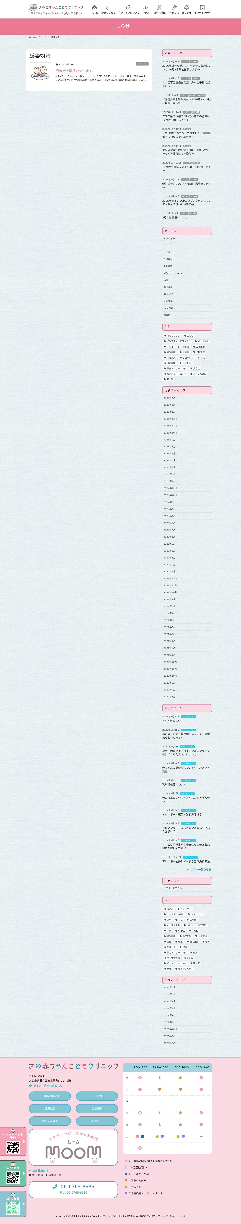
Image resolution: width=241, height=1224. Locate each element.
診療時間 (194, 62)
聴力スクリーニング (176, 952)
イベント (142, 64)
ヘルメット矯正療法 (196, 925)
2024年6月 (169, 509)
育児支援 (168, 301)
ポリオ (170, 347)
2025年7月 (169, 453)
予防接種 (194, 197)
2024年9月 (169, 502)
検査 (165, 280)
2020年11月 (170, 669)
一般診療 (184, 347)
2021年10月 (170, 592)
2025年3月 (169, 474)
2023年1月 (169, 537)
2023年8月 (169, 523)
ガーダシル (203, 341)
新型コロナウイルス (173, 273)
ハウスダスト (173, 925)
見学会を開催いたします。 (76, 71)
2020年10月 (170, 675)
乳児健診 (168, 259)
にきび (170, 909)
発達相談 (192, 95)
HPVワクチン (173, 336)
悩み (207, 941)
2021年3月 (169, 641)
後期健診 (171, 363)
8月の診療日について (175, 217)
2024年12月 (170, 488)
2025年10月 (170, 432)
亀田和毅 (187, 936)
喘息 (180, 941)
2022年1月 (169, 571)
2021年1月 (169, 655)
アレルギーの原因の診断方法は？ (182, 814)
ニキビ (193, 920)
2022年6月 (169, 550)
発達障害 (201, 95)
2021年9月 (169, 599)
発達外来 (171, 947)
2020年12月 (170, 662)
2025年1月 (169, 481)
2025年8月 (169, 446)
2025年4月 (169, 467)
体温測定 (171, 357)
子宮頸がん (188, 357)
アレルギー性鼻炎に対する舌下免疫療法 (186, 861)
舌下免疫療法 (173, 958)
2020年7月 (169, 689)
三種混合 (200, 347)
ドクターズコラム (188, 717)
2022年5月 (169, 557)
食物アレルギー (185, 969)
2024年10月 (170, 495)
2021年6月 (169, 620)
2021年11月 (170, 585)
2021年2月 (169, 648)
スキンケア (196, 914)
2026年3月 (169, 404)
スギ (169, 920)
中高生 (195, 931)
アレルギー (186, 79)
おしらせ (185, 62)
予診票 (186, 352)
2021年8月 (169, 606)
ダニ (180, 920)
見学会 (196, 368)
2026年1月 (169, 411)
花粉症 (190, 958)
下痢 (169, 931)
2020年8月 (169, 1043)
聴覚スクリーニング (176, 368)
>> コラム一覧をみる (199, 869)
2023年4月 (169, 530)
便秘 (169, 941)
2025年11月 (170, 425)
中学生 (181, 931)
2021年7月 (169, 613)
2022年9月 (169, 543)
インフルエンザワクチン (178, 341)
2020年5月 (169, 696)
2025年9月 (169, 439)
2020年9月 (169, 682)
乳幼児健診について (174, 784)
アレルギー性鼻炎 (175, 914)
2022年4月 (169, 564)
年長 (202, 357)
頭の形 (166, 315)
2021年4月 (169, 634)
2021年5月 (169, 627)
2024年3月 (169, 516)
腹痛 (195, 952)
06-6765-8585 (77, 1187)
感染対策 (187, 363)
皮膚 (185, 947)
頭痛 (169, 969)
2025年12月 (170, 418)
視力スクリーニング (176, 374)
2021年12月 (170, 578)
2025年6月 (169, 460)
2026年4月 (169, 398)
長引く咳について (172, 721)
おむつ (190, 336)
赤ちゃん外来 (199, 374)
